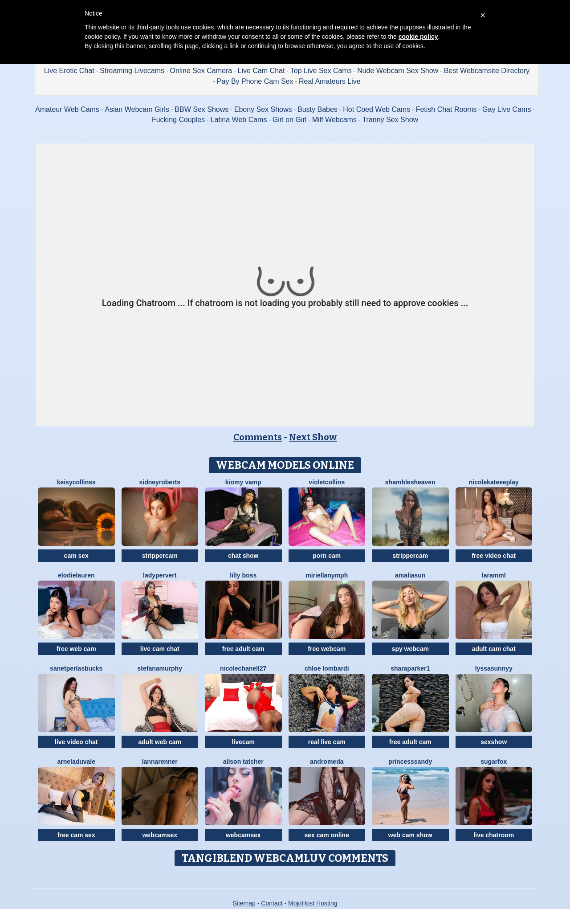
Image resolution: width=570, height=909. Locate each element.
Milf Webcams (334, 119)
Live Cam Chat (261, 70)
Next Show (313, 437)
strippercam (160, 555)
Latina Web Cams (239, 119)
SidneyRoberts (159, 482)
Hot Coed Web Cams (376, 109)
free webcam (327, 648)
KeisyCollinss (76, 482)
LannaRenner (160, 761)
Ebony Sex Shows (263, 109)
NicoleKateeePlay (494, 482)
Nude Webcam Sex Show (397, 70)
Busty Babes (317, 109)
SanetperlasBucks (76, 668)
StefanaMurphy (160, 668)
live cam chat (159, 648)
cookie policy (418, 36)
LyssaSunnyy (494, 668)
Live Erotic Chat (69, 70)
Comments (257, 437)
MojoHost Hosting (313, 903)
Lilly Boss (243, 575)
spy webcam (410, 648)
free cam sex (76, 835)
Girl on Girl (289, 119)
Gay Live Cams (506, 109)
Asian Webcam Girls (137, 109)
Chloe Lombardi (327, 668)
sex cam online (327, 835)
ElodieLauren (76, 575)
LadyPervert (159, 575)
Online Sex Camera (201, 70)
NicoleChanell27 (243, 668)
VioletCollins (327, 482)
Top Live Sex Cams (321, 70)
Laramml (494, 575)
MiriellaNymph (326, 575)
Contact (271, 903)
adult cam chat (494, 648)
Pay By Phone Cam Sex (255, 81)
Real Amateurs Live (330, 81)
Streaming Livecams (132, 70)
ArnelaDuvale (76, 761)
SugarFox (493, 761)
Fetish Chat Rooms (446, 109)
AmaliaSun (410, 575)
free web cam (76, 648)
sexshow (493, 741)
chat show (243, 555)
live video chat (76, 741)
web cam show (410, 835)
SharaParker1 (410, 668)
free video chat (494, 555)
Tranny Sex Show (390, 119)
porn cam (327, 555)
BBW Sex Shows (201, 109)
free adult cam (243, 648)
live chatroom (493, 835)
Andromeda (326, 761)
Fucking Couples (178, 119)
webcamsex (159, 835)
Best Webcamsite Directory (487, 70)
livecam (243, 741)
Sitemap (243, 903)
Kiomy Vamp (243, 482)
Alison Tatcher (243, 761)
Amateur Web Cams (67, 109)
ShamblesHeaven (410, 482)
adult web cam (159, 741)
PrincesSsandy (410, 761)
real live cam (327, 741)
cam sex (76, 555)
